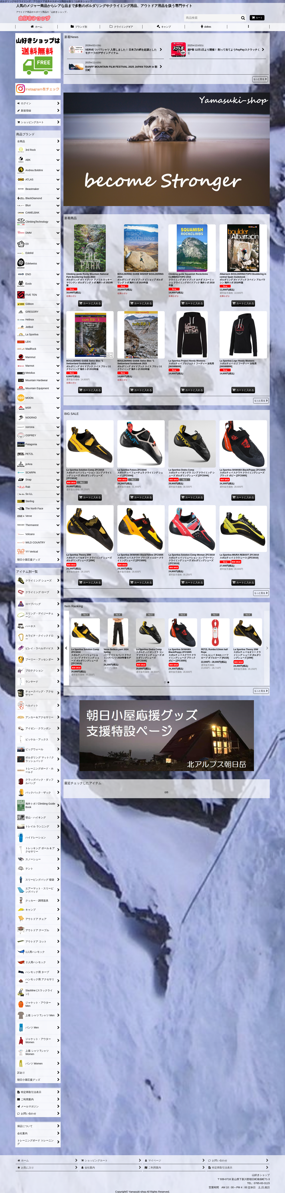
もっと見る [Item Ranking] (261, 691)
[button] (248, 27)
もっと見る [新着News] (260, 79)
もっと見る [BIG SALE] (261, 593)
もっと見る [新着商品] (261, 400)
